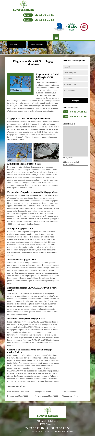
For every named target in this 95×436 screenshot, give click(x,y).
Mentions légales (65, 432)
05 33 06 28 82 (44, 14)
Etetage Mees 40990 (43, 392)
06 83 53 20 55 (44, 19)
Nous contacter (37, 45)
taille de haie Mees (69, 392)
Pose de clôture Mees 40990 (18, 392)
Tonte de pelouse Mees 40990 (46, 396)
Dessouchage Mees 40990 (17, 396)
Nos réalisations (16, 45)
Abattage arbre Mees (70, 396)
